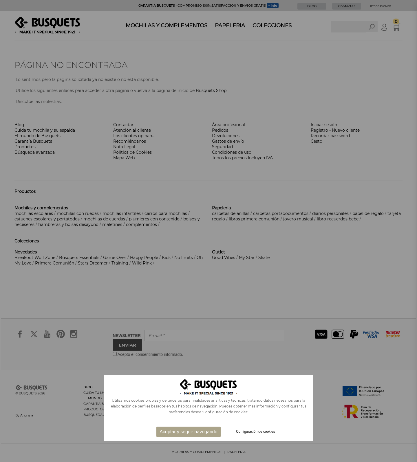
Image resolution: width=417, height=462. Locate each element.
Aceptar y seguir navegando (188, 431)
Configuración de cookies (255, 432)
